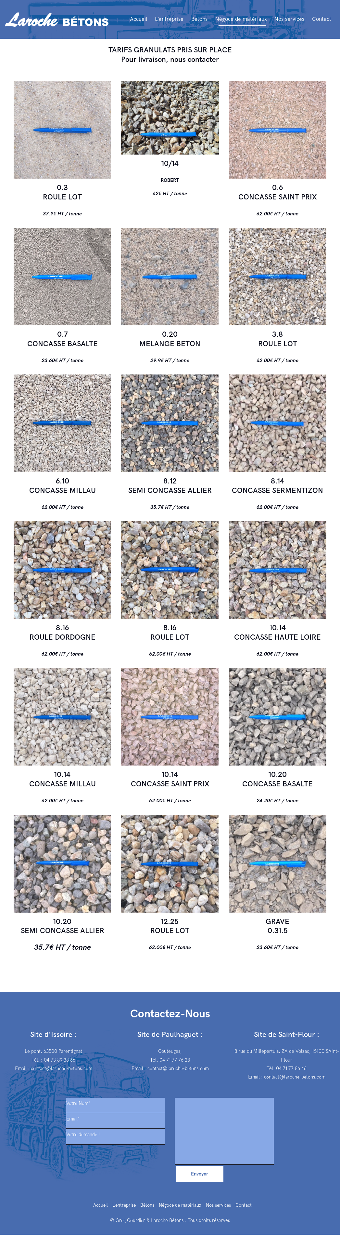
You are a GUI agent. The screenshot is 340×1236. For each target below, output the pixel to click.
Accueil (98, 1207)
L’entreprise (122, 1207)
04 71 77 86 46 (291, 1068)
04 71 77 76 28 (174, 1060)
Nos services (221, 1207)
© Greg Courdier (128, 1222)
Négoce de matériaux (181, 1207)
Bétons (147, 1207)
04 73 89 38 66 (59, 1060)
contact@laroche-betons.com (62, 1068)
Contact (247, 1207)
